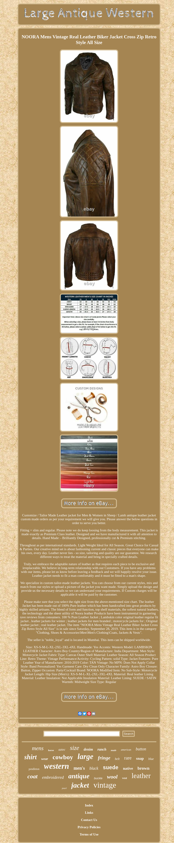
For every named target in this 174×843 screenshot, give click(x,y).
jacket (80, 785)
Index (89, 805)
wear (44, 759)
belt (117, 759)
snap (140, 758)
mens (38, 748)
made (113, 750)
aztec (61, 749)
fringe (104, 758)
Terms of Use (89, 834)
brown (143, 768)
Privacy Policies (88, 827)
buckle (98, 778)
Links (89, 812)
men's (79, 768)
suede (110, 768)
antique (78, 776)
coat (32, 776)
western (56, 766)
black (93, 768)
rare (128, 758)
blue (151, 759)
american (126, 749)
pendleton (34, 769)
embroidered (53, 777)
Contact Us (89, 820)
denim (88, 749)
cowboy (63, 757)
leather (141, 776)
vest (124, 778)
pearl (64, 788)
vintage (105, 785)
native (128, 768)
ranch (101, 749)
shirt (30, 757)
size (74, 747)
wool (112, 777)
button (141, 749)
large (85, 756)
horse (51, 750)
